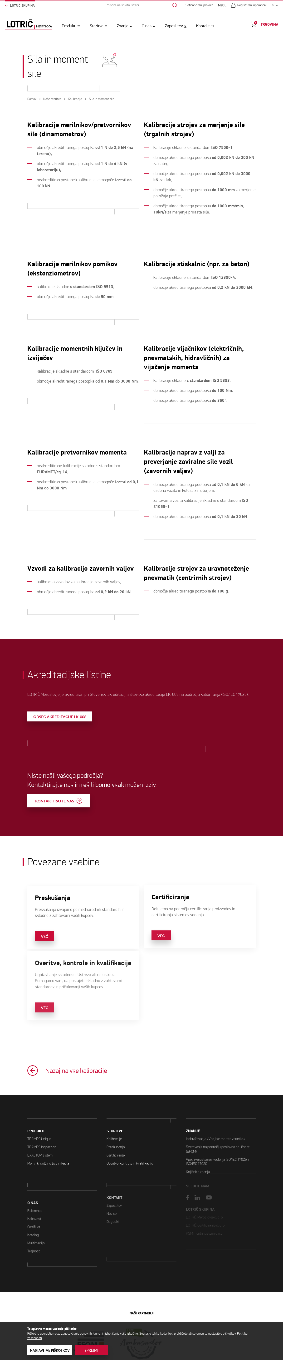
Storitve (96, 26)
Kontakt (203, 26)
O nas (146, 26)
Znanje (122, 26)
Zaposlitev (174, 26)
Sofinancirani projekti (199, 5)
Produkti (69, 26)
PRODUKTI (35, 1108)
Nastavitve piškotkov (50, 1350)
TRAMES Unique (39, 1116)
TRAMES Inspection (41, 1124)
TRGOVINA (269, 24)
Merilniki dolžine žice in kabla (48, 1140)
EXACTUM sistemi (40, 1132)
